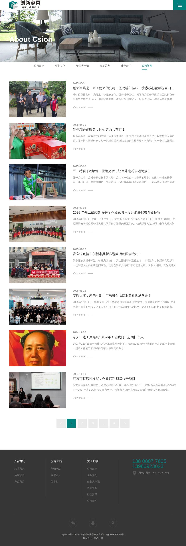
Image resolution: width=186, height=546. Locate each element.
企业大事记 (82, 65)
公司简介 (39, 65)
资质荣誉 (105, 65)
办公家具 (19, 481)
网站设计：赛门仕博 (93, 538)
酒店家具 (19, 475)
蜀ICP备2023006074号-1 (113, 534)
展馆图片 (56, 475)
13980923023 (147, 466)
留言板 (54, 481)
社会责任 (126, 65)
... (104, 423)
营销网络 (56, 468)
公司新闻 (147, 65)
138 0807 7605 (149, 461)
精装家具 (19, 468)
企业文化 (60, 65)
